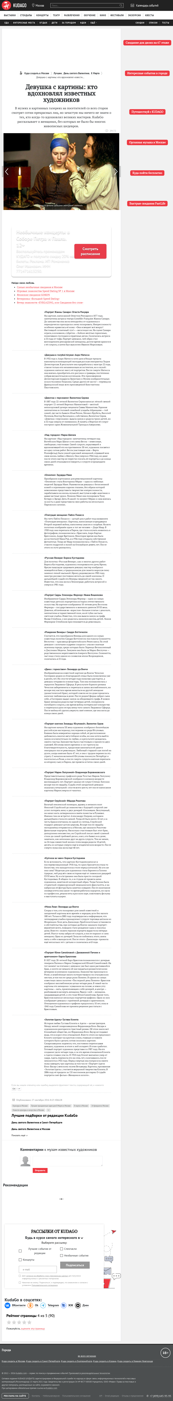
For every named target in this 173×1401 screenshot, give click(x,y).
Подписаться (75, 1265)
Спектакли (70, 1249)
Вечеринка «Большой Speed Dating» (38, 298)
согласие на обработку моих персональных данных (47, 1276)
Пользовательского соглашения (45, 1285)
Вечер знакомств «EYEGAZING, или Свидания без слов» (50, 302)
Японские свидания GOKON (33, 294)
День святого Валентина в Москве (30, 1129)
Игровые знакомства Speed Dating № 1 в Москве (46, 291)
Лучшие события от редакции (39, 1251)
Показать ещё (19, 1135)
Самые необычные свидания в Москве (40, 287)
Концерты (28, 1259)
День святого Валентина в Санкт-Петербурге (36, 1122)
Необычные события (76, 1255)
